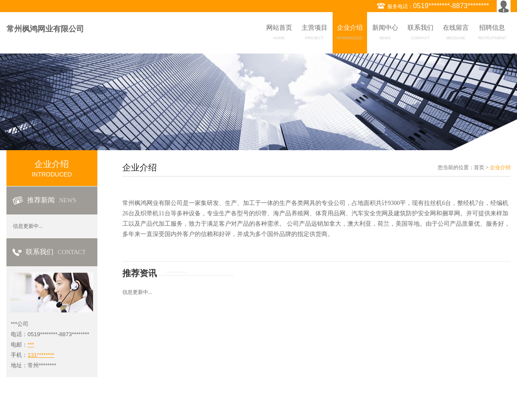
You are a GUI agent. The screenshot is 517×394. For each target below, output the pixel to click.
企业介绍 (350, 33)
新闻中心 (385, 33)
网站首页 (279, 33)
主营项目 (314, 33)
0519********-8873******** (451, 5)
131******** (41, 355)
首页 (479, 167)
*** (31, 344)
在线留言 (456, 33)
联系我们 (420, 33)
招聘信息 (492, 33)
